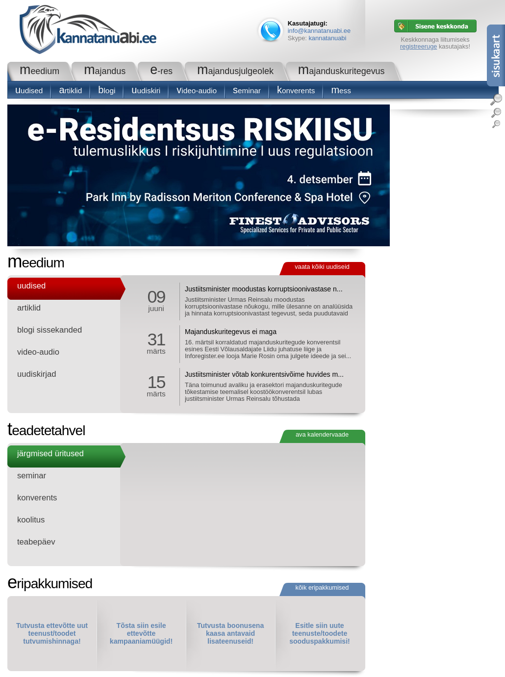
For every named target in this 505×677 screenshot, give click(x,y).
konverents (296, 90)
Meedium (39, 71)
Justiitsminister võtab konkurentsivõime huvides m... (264, 374)
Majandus (105, 71)
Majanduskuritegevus (341, 71)
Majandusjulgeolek (235, 71)
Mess (341, 90)
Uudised (29, 90)
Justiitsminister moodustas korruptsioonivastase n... (264, 289)
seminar (247, 90)
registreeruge (418, 46)
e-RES (161, 71)
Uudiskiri (145, 90)
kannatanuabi (327, 38)
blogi (106, 90)
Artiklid (70, 90)
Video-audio (197, 90)
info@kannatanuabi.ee (319, 30)
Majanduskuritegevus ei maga (231, 332)
